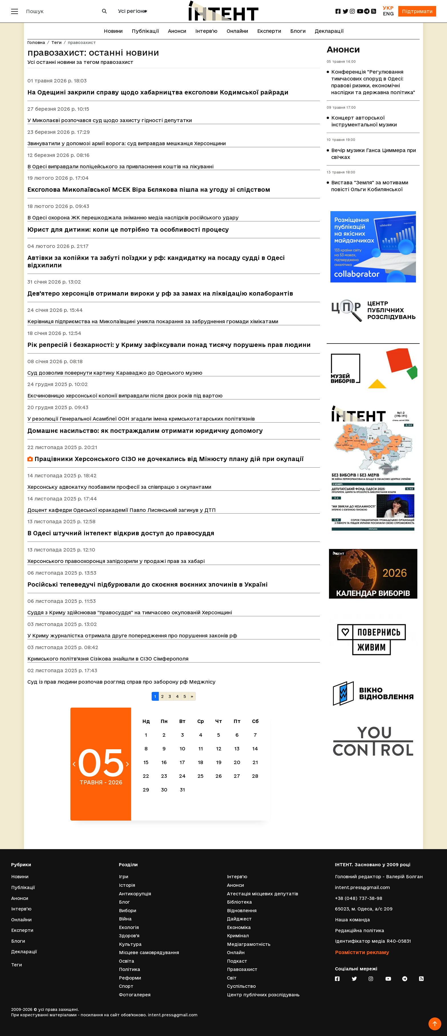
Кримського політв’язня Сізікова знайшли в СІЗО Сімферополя (107, 659)
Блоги (298, 31)
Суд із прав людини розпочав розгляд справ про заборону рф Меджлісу (121, 682)
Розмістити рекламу (362, 952)
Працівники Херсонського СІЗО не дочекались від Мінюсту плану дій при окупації (165, 459)
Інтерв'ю (206, 31)
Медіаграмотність (249, 944)
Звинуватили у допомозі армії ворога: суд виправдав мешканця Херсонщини (126, 143)
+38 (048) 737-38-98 (358, 898)
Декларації (329, 31)
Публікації (145, 31)
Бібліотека (239, 901)
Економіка (239, 927)
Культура (130, 944)
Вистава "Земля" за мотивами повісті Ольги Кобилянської (369, 186)
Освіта (126, 961)
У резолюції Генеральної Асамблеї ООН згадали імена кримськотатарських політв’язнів (141, 419)
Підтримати (417, 11)
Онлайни (237, 31)
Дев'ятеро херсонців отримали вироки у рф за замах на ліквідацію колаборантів (160, 293)
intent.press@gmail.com (362, 887)
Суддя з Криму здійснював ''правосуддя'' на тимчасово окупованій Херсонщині (129, 613)
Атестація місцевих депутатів (262, 893)
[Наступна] (192, 697)
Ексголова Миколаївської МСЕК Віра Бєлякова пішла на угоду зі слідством (148, 190)
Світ (232, 978)
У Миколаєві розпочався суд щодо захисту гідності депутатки (109, 120)
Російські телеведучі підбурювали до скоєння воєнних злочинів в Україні (147, 585)
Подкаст (237, 961)
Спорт (126, 986)
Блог (124, 901)
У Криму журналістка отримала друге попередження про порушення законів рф (132, 636)
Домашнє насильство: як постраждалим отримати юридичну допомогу (145, 431)
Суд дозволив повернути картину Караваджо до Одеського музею (114, 372)
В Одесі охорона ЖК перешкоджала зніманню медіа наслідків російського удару (133, 218)
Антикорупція (135, 893)
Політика (129, 969)
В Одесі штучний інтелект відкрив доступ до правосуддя (120, 533)
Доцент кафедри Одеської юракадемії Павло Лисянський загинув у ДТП (121, 510)
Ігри (123, 876)
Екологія (129, 927)
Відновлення (242, 910)
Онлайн (236, 952)
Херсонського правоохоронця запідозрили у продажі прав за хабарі (116, 561)
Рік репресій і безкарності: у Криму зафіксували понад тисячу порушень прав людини (169, 345)
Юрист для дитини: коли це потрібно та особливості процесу (128, 230)
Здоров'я (129, 935)
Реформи (130, 978)
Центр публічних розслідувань (263, 994)
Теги (56, 43)
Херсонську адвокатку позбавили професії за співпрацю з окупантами (119, 487)
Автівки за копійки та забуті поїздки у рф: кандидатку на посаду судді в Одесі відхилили (156, 262)
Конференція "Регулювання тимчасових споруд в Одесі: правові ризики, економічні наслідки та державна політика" (373, 82)
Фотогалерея (135, 994)
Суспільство (241, 986)
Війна (125, 918)
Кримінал (238, 935)
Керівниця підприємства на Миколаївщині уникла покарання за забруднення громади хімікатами (152, 321)
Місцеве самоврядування (149, 952)
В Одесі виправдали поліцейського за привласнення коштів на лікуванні (120, 166)
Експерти (269, 31)
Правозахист (242, 969)
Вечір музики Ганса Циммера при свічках (373, 154)
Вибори (127, 910)
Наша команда (352, 919)
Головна (36, 43)
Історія (127, 884)
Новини (113, 31)
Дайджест (239, 918)
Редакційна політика (359, 930)
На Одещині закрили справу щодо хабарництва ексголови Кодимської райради (157, 92)
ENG (388, 13)
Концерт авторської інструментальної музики (364, 121)
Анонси (177, 31)
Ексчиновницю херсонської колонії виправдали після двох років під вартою (125, 396)
